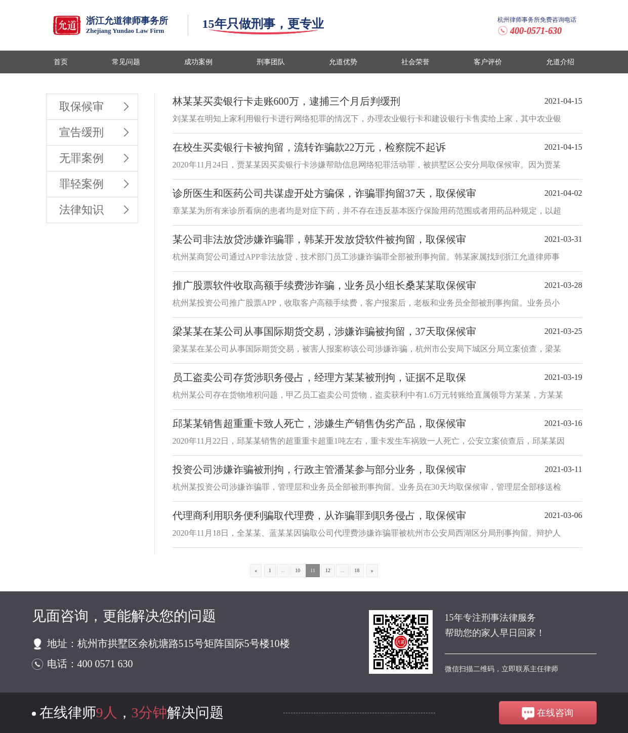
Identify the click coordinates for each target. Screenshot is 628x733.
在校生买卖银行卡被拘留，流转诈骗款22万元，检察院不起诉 (309, 147)
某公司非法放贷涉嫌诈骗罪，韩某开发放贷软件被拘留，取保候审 (319, 239)
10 (297, 570)
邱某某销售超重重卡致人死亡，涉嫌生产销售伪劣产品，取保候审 (319, 423)
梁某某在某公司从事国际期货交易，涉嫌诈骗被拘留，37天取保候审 (324, 331)
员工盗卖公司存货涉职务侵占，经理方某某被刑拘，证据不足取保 (319, 377)
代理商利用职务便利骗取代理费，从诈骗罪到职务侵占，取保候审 (319, 515)
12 (327, 570)
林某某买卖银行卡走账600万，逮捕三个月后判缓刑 (286, 101)
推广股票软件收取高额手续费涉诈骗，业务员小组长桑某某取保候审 (324, 285)
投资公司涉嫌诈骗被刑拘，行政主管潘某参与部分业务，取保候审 (319, 469)
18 (356, 570)
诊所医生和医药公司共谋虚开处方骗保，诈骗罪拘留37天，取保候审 (324, 193)
